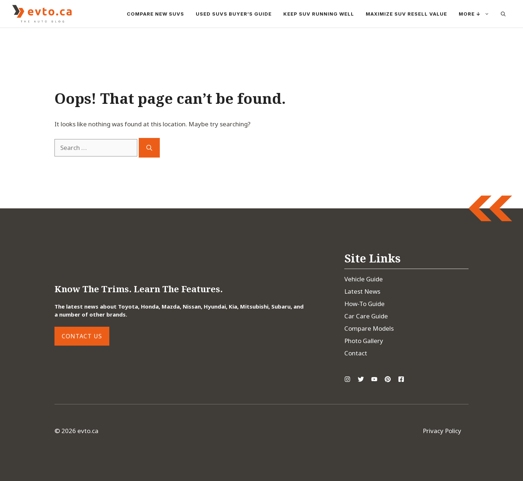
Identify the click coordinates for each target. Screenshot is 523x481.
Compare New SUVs (155, 14)
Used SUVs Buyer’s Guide (234, 14)
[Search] (149, 148)
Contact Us (82, 336)
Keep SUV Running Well (318, 14)
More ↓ (477, 14)
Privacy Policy (442, 431)
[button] (503, 14)
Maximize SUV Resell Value (406, 14)
